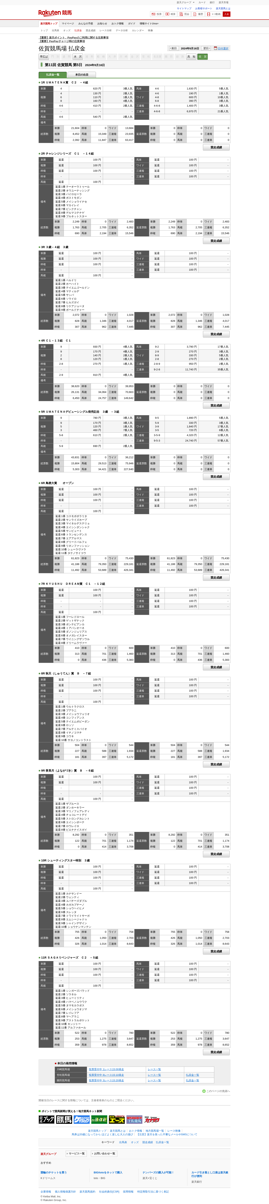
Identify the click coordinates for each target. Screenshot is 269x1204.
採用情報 (128, 1191)
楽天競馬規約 (87, 1191)
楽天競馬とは (223, 8)
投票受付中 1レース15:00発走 (106, 1069)
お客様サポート (203, 8)
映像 (150, 30)
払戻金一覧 (192, 1074)
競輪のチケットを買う (54, 1172)
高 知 (191, 56)
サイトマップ (184, 8)
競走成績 (91, 30)
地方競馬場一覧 (155, 1130)
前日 (174, 48)
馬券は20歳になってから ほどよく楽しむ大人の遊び (102, 1134)
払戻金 (78, 30)
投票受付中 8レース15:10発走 (106, 1074)
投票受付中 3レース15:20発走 (106, 1080)
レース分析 (106, 30)
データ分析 (122, 30)
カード (202, 2)
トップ (44, 30)
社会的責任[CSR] (109, 1191)
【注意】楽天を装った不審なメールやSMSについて (167, 1134)
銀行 (212, 2)
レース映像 (174, 1130)
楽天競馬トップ (48, 23)
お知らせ (102, 23)
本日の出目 (81, 74)
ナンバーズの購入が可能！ (158, 1172)
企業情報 (46, 1191)
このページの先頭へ (218, 1091)
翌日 (206, 48)
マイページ (68, 23)
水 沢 (78, 56)
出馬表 (55, 30)
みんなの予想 (85, 23)
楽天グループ (184, 2)
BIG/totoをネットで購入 (108, 1172)
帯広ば (44, 56)
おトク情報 (117, 23)
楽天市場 (223, 2)
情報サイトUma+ (149, 23)
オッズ (66, 30)
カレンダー (138, 30)
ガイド (131, 23)
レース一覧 (154, 1069)
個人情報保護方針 (65, 1191)
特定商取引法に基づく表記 (153, 1191)
